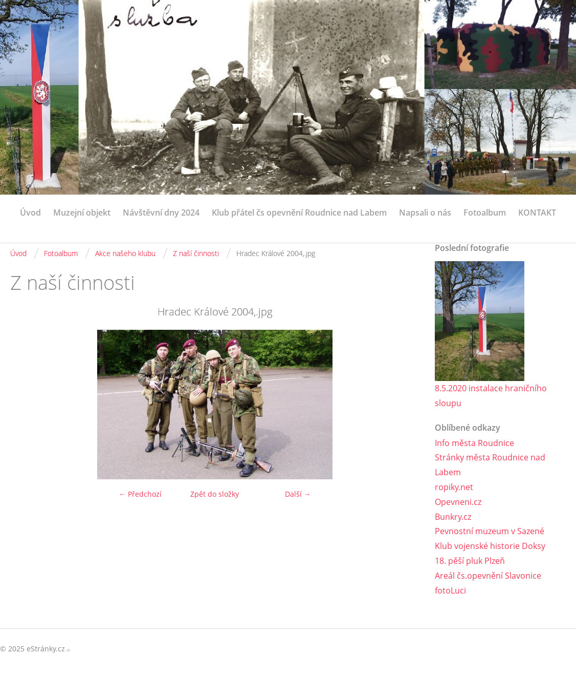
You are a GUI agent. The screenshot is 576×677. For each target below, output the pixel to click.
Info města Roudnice (474, 443)
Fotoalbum (484, 212)
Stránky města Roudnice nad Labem (490, 465)
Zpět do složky (214, 494)
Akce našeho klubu (125, 253)
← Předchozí (140, 494)
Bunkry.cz (453, 516)
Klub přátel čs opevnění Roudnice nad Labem (299, 212)
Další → (298, 494)
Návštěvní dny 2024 (161, 212)
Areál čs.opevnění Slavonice (488, 575)
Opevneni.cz (458, 501)
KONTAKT (537, 212)
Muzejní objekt (81, 212)
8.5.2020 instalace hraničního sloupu (491, 396)
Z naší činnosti (196, 253)
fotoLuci (450, 590)
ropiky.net (454, 487)
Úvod (30, 212)
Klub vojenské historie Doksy (490, 546)
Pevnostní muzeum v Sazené (489, 531)
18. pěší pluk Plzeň (470, 560)
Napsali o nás (425, 212)
